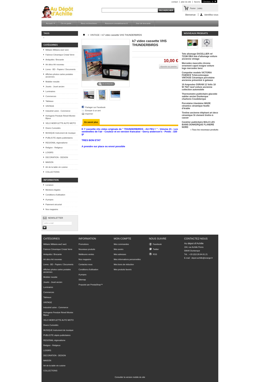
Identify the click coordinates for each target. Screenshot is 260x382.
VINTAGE (50, 106)
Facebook (157, 244)
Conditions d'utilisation (55, 195)
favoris (197, 2)
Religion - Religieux (54, 147)
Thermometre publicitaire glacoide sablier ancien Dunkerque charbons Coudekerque (199, 96)
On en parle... (67, 23)
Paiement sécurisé (54, 204)
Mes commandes (121, 244)
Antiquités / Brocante (55, 60)
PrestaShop (95, 285)
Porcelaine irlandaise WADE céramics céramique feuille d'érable (196, 106)
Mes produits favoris (122, 269)
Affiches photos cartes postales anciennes (59, 75)
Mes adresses (120, 254)
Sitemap (82, 280)
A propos (49, 199)
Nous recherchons (89, 23)
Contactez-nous (85, 264)
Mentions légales (53, 190)
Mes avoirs (118, 249)
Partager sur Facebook (95, 107)
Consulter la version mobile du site (130, 377)
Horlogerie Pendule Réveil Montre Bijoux (60, 117)
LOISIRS (49, 152)
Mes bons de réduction (124, 264)
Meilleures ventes (86, 254)
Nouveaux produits (196, 33)
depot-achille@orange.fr (202, 258)
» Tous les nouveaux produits (204, 130)
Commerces (51, 96)
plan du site (186, 2)
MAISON (49, 162)
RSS (155, 254)
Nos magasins (52, 209)
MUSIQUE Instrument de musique (60, 133)
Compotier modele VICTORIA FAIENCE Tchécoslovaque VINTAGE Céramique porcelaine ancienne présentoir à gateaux (198, 76)
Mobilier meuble (53, 82)
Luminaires (50, 91)
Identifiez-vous (211, 15)
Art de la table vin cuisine (57, 167)
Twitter (156, 249)
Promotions (84, 244)
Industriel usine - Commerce (58, 111)
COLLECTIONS (53, 172)
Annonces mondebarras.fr (116, 23)
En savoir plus (91, 122)
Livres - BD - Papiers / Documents (60, 69)
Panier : (196, 8)
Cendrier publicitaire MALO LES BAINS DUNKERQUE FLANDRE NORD (198, 124)
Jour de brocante (143, 23)
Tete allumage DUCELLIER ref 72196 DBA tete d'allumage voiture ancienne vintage (199, 56)
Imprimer (89, 114)
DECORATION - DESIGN (57, 157)
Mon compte (122, 238)
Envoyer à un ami (93, 110)
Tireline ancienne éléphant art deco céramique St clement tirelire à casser (200, 115)
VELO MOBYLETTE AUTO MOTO (61, 123)
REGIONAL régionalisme (57, 143)
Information (51, 180)
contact (174, 2)
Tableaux (49, 101)
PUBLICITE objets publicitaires (59, 138)
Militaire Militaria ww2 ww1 (57, 50)
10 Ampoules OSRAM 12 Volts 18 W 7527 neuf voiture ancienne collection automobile (199, 87)
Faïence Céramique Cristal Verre (60, 55)
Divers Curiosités (53, 128)
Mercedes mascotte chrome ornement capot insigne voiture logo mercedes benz (198, 66)
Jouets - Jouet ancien (55, 86)
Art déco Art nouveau (55, 64)
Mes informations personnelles (127, 259)
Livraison (49, 185)
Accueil (48, 24)
